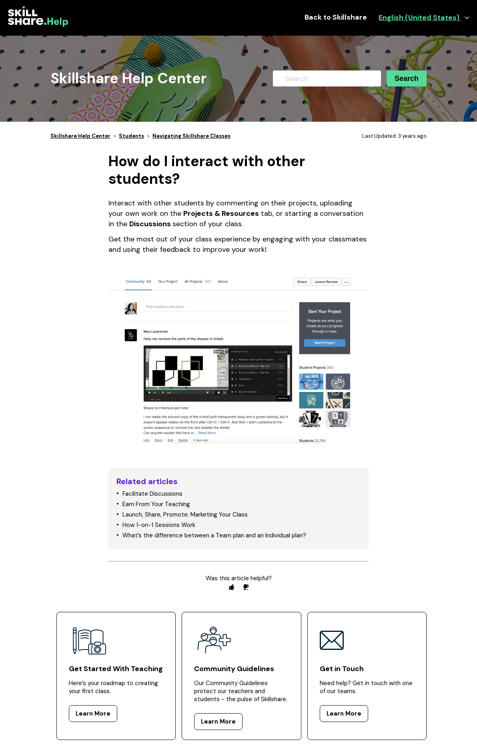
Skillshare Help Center (80, 136)
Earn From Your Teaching (156, 504)
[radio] (231, 587)
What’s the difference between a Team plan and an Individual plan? (214, 535)
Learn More (93, 714)
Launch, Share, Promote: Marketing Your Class (185, 515)
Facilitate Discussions (152, 494)
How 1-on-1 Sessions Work (158, 525)
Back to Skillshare (336, 17)
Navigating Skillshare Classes (191, 136)
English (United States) (420, 17)
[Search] (327, 78)
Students (131, 136)
